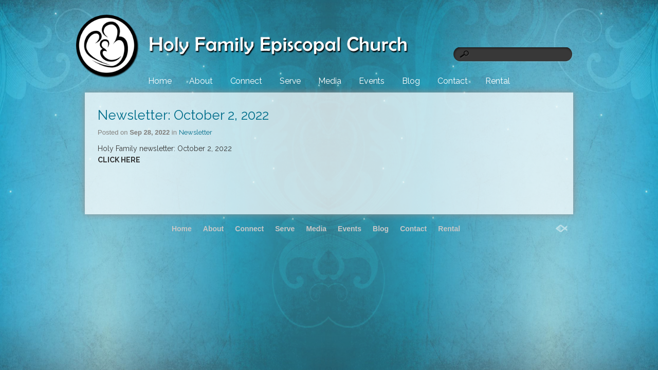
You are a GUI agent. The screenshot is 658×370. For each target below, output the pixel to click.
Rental (497, 81)
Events (372, 81)
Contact (452, 81)
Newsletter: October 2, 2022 (183, 115)
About (201, 81)
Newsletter (195, 132)
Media (329, 81)
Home (160, 81)
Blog (411, 81)
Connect (246, 81)
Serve (290, 81)
